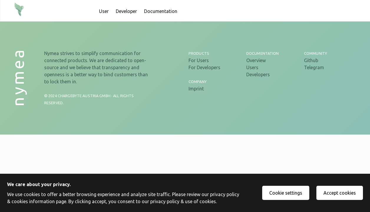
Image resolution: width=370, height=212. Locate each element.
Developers (258, 74)
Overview (256, 60)
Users (252, 67)
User (104, 11)
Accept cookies (339, 193)
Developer (126, 11)
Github (311, 60)
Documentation (160, 11)
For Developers (204, 67)
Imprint (196, 88)
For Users (199, 60)
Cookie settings (285, 193)
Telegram (314, 67)
